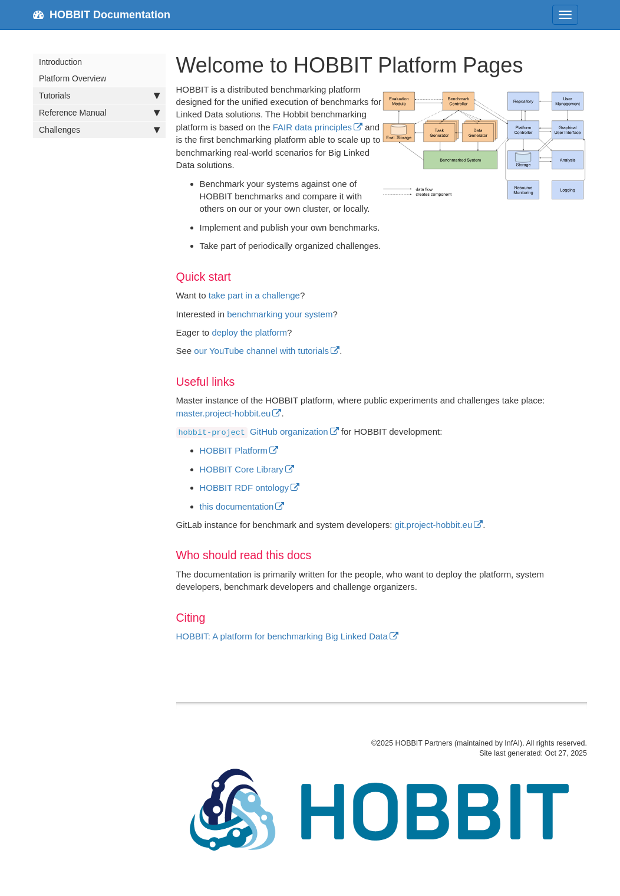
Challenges (99, 130)
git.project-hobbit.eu (434, 525)
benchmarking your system (279, 314)
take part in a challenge (254, 295)
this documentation (237, 506)
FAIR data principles (312, 127)
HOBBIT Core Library (241, 469)
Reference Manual (99, 113)
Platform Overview (72, 78)
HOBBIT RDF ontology (244, 488)
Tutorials (99, 95)
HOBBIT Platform (234, 450)
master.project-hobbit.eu (223, 413)
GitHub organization (252, 431)
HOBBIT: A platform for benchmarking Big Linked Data (282, 636)
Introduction (60, 62)
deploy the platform (249, 332)
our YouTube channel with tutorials (261, 351)
